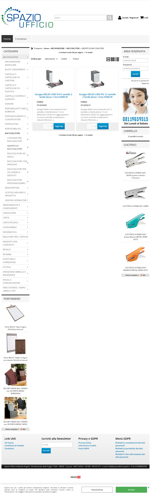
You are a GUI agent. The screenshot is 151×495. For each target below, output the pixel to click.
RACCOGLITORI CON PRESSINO (17, 163)
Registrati (145, 83)
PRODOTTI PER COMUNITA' (10, 243)
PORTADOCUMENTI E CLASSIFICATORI (15, 118)
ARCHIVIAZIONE (10, 57)
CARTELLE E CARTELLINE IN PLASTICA (12, 88)
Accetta (131, 489)
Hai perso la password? (140, 81)
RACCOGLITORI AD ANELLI (16, 155)
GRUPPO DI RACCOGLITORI (14, 147)
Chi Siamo (9, 443)
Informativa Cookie (87, 445)
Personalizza (97, 489)
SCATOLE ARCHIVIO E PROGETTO (15, 194)
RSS (24, 429)
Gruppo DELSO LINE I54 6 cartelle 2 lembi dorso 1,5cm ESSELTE (53, 96)
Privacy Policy (84, 443)
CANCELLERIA (9, 213)
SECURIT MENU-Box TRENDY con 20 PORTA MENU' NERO (15, 423)
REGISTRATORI (12, 188)
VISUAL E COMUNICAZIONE (11, 281)
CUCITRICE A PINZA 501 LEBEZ (135, 206)
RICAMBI (7, 254)
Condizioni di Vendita (14, 445)
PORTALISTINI (11, 124)
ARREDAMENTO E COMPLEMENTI (11, 207)
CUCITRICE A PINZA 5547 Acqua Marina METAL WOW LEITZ (135, 237)
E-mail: (126, 57)
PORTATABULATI (13, 129)
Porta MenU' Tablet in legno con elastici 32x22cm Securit (16, 359)
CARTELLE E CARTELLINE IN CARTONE (12, 77)
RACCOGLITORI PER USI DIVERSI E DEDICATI (16, 172)
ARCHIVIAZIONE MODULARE (12, 63)
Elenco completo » (12, 429)
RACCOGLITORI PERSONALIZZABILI (16, 182)
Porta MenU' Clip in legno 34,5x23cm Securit (15, 328)
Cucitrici (130, 145)
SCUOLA (7, 267)
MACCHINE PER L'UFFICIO (15, 237)
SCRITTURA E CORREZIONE (9, 261)
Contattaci (21, 39)
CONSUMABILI (10, 227)
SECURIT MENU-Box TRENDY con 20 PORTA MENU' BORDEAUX (15, 391)
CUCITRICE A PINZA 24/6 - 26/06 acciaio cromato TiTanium (135, 175)
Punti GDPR (83, 448)
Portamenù (12, 299)
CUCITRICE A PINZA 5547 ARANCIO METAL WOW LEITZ (135, 269)
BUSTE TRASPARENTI (15, 69)
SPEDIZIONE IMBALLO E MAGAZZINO (14, 273)
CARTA (6, 217)
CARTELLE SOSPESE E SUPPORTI (15, 98)
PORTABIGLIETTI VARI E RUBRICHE (16, 110)
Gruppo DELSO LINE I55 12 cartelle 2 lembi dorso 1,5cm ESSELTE (97, 96)
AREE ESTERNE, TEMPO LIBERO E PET (14, 289)
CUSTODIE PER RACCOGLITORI (14, 140)
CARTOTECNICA (10, 222)
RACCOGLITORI (12, 133)
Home (7, 39)
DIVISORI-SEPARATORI (16, 200)
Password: (127, 65)
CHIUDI (149, 487)
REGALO (7, 249)
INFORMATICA (10, 232)
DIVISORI (9, 104)
